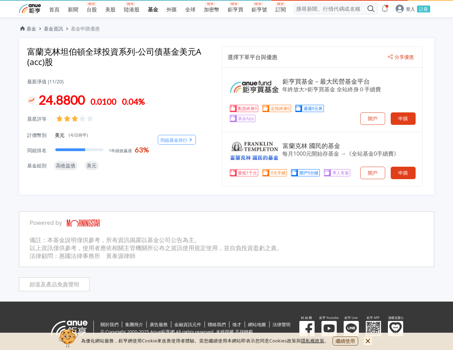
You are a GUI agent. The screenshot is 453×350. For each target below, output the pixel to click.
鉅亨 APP (373, 328)
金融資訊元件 (187, 324)
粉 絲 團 (307, 328)
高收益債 (65, 165)
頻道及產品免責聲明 (54, 284)
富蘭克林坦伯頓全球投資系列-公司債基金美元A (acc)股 (114, 56)
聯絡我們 (217, 324)
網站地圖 (257, 324)
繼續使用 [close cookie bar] (345, 341)
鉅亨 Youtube (329, 328)
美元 (71, 135)
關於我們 (110, 324)
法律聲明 (282, 324)
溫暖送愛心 (395, 328)
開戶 (373, 118)
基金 (27, 28)
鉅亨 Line (351, 328)
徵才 (237, 324)
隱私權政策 (313, 341)
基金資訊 (53, 28)
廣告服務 (159, 324)
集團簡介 (134, 324)
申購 (403, 118)
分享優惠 (401, 57)
